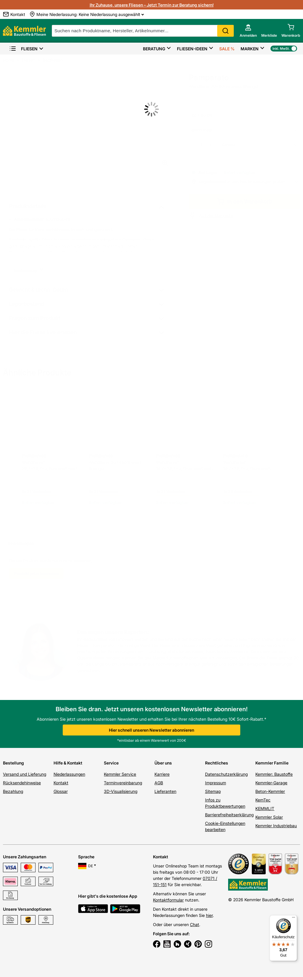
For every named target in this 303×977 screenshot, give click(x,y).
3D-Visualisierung (120, 791)
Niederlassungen (69, 774)
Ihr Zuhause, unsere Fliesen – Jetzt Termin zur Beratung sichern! (152, 4)
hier (209, 915)
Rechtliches (216, 762)
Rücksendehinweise (22, 782)
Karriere (162, 774)
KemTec (262, 799)
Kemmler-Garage (271, 782)
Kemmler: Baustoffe (274, 774)
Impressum (215, 782)
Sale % (227, 48)
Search (225, 31)
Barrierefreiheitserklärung (229, 814)
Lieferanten (165, 791)
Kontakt (61, 782)
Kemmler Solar (269, 817)
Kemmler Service (120, 774)
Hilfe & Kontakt (68, 762)
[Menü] (293, 918)
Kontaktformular (168, 899)
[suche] (143, 31)
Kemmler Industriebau (276, 825)
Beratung (154, 48)
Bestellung (13, 762)
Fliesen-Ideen (192, 48)
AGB (158, 782)
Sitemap (213, 791)
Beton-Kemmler (270, 791)
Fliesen (23, 48)
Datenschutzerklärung (226, 774)
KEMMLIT (264, 808)
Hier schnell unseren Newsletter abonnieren (151, 730)
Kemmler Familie (272, 762)
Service (111, 762)
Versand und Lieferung (24, 774)
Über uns (163, 762)
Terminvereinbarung (123, 782)
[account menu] (248, 31)
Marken (250, 48)
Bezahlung (13, 791)
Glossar (61, 791)
